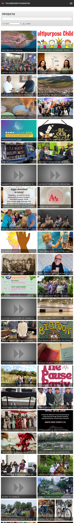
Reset (28, 23)
